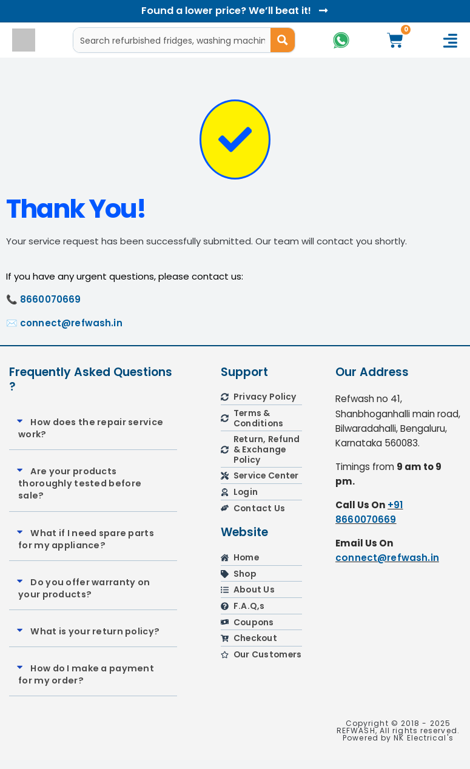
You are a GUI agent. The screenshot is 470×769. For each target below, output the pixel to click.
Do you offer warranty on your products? (84, 597)
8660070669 (50, 308)
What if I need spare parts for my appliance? (86, 548)
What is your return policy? (94, 640)
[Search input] (172, 40)
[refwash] (398, 655)
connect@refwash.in (71, 331)
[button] (93, 436)
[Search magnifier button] (282, 40)
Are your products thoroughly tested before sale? (79, 492)
